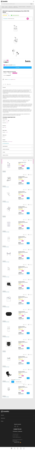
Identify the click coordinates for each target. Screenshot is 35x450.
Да (12, 381)
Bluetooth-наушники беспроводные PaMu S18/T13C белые (22, 387)
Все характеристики (6, 143)
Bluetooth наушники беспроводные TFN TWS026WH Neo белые (23, 177)
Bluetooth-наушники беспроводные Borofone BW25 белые (23, 222)
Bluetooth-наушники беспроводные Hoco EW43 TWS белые (23, 267)
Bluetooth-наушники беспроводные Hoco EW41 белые (22, 237)
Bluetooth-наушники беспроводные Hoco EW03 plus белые (23, 297)
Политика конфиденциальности (17, 437)
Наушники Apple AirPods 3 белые (22, 163)
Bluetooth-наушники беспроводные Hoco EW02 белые (22, 327)
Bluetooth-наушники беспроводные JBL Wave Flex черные (22, 372)
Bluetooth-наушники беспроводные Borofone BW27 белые (22, 357)
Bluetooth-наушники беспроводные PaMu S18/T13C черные (22, 342)
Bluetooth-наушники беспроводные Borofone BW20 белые (23, 252)
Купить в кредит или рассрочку (9, 71)
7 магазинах (9, 79)
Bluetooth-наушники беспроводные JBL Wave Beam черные (23, 282)
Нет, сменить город (18, 381)
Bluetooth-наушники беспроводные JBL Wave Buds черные (23, 312)
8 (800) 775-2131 (17, 429)
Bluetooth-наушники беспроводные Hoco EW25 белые (22, 192)
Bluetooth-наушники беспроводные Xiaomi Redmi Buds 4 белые (22, 207)
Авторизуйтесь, (5, 18)
